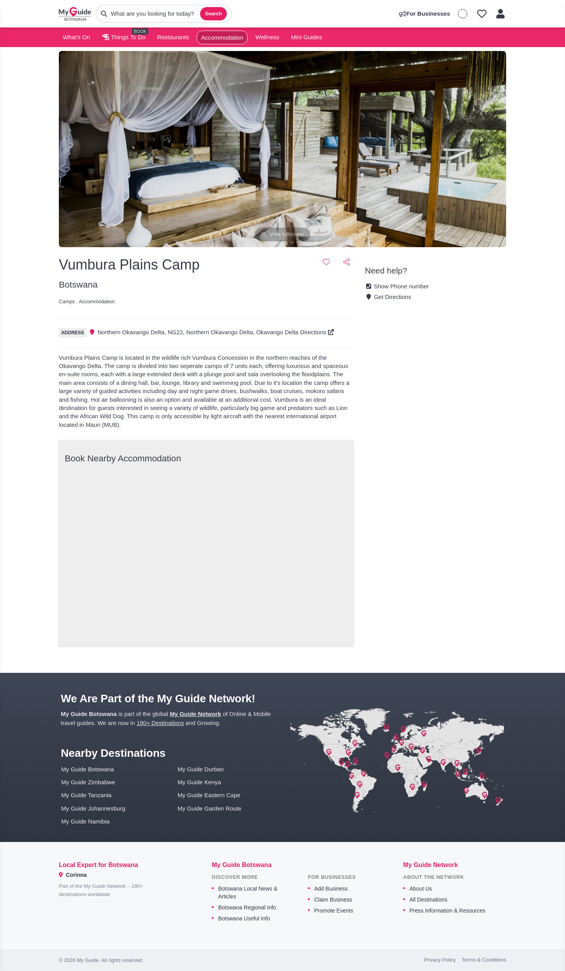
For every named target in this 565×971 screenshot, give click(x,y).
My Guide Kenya (199, 782)
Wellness (267, 37)
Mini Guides (306, 37)
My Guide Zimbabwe (88, 782)
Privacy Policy (440, 960)
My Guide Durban (201, 769)
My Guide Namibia (85, 821)
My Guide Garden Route (210, 808)
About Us (421, 888)
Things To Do (124, 37)
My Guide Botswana (87, 769)
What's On (76, 37)
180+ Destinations (160, 723)
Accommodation (222, 37)
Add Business (331, 888)
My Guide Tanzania (86, 795)
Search (213, 13)
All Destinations (429, 899)
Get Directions (388, 296)
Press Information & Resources (448, 910)
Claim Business (333, 899)
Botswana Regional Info (247, 907)
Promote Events (334, 910)
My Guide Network (195, 713)
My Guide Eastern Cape (209, 795)
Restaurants (173, 37)
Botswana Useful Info (244, 918)
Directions (317, 332)
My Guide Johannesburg (93, 808)
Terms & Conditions (484, 960)
